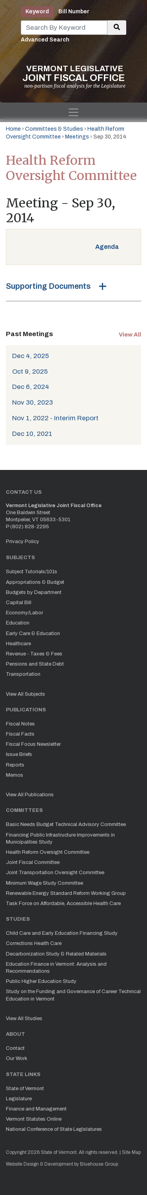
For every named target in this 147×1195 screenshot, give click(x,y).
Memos (14, 775)
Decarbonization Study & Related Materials (56, 954)
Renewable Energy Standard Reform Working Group (66, 893)
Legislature (19, 1098)
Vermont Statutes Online (34, 1119)
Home (13, 129)
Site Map (131, 1152)
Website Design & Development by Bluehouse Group (62, 1164)
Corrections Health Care (34, 943)
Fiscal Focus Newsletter (33, 744)
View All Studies (24, 1018)
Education (17, 623)
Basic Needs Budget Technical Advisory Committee (66, 824)
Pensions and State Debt (35, 664)
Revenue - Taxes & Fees (34, 654)
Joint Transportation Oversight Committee (55, 872)
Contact (15, 1048)
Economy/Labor (24, 612)
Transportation (23, 674)
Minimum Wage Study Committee (44, 883)
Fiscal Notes (20, 724)
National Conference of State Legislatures (54, 1129)
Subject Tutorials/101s (31, 571)
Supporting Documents (48, 286)
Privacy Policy (22, 541)
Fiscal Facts (20, 734)
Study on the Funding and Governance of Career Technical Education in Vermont (73, 995)
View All (130, 334)
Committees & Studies (54, 129)
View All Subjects (25, 694)
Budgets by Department (34, 592)
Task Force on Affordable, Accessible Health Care (63, 903)
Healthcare (18, 643)
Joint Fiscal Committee (33, 862)
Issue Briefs (19, 754)
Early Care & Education (33, 633)
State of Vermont (25, 1088)
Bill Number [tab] (73, 11)
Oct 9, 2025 (30, 371)
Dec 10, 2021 (32, 433)
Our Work (16, 1058)
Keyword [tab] (37, 11)
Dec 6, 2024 (30, 387)
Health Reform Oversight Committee (47, 852)
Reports (15, 765)
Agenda (107, 246)
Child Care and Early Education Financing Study (62, 933)
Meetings (77, 137)
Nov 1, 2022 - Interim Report (55, 418)
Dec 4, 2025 (30, 356)
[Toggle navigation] (73, 112)
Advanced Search (45, 40)
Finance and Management (36, 1109)
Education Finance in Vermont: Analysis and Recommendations (56, 967)
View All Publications (30, 794)
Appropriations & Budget (35, 582)
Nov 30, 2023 (32, 402)
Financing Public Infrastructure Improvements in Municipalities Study (60, 838)
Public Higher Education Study (41, 981)
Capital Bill (18, 602)
